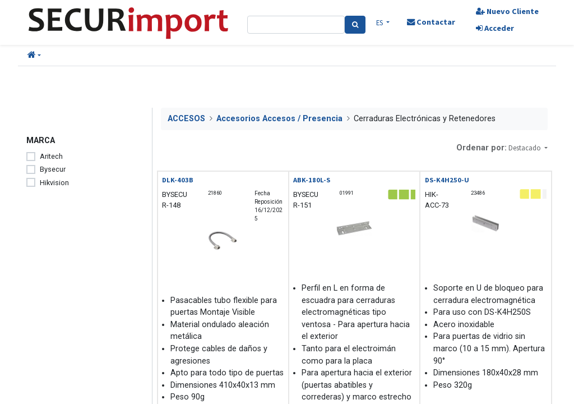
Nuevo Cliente (507, 11)
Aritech (51, 156)
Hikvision (54, 182)
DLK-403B (177, 180)
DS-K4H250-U (447, 180)
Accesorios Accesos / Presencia (279, 118)
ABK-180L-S (311, 180)
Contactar (431, 22)
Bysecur (53, 169)
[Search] (355, 25)
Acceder (495, 28)
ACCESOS (186, 118)
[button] (34, 55)
